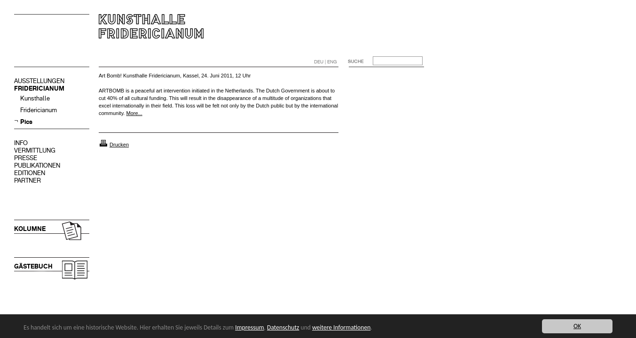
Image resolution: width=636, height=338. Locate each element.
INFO (21, 142)
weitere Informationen (341, 327)
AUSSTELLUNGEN (39, 80)
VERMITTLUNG (34, 150)
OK (577, 326)
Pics (26, 121)
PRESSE (25, 157)
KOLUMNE (30, 228)
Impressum (249, 327)
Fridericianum (38, 110)
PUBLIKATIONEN (37, 165)
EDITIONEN (29, 173)
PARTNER (27, 180)
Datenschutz (283, 327)
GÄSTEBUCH (33, 266)
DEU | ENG (325, 61)
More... (134, 113)
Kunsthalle (35, 98)
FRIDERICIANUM (39, 88)
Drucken (119, 144)
